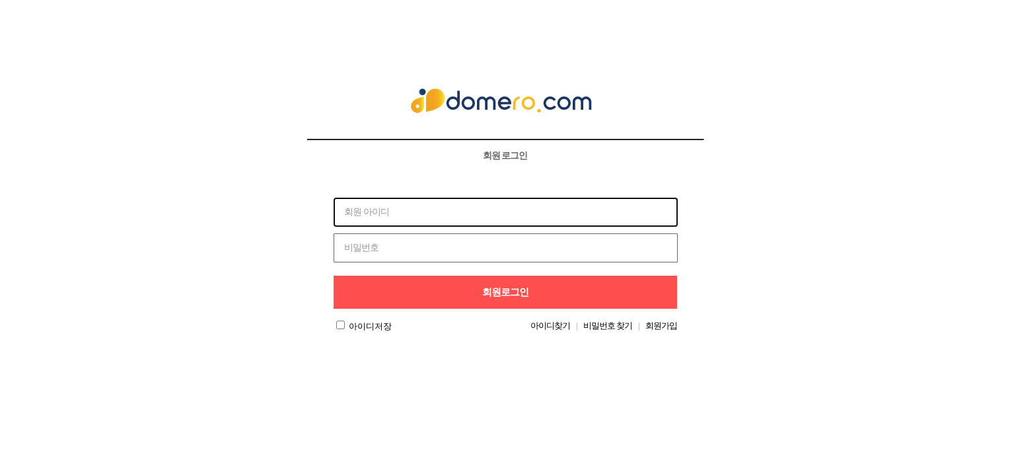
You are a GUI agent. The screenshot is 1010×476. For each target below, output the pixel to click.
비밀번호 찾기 (607, 326)
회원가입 (661, 326)
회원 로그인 (505, 155)
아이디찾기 (550, 326)
